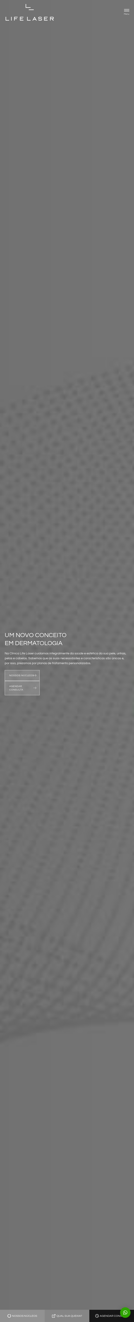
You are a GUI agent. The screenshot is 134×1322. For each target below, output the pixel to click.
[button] (126, 12)
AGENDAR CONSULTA (16, 688)
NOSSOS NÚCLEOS (21, 675)
